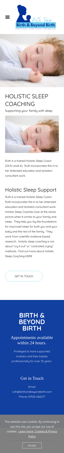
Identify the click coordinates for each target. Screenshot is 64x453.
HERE (28, 256)
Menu (8, 17)
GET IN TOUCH (24, 276)
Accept (32, 445)
